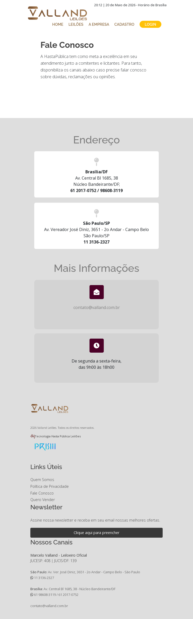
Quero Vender (42, 499)
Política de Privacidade (49, 486)
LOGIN (150, 24)
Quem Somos (42, 479)
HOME (57, 24)
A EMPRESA (98, 24)
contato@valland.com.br (96, 307)
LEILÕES (75, 24)
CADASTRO (124, 24)
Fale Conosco (42, 493)
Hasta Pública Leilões (66, 436)
